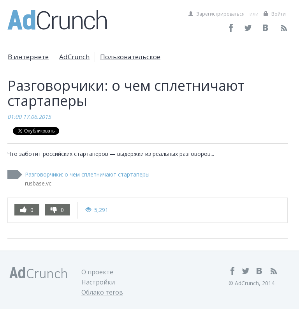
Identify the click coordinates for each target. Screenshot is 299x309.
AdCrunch (74, 56)
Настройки (98, 282)
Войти (275, 14)
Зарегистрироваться (216, 14)
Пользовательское (130, 56)
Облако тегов (102, 292)
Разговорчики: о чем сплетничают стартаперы (87, 174)
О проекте (97, 272)
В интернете (28, 56)
